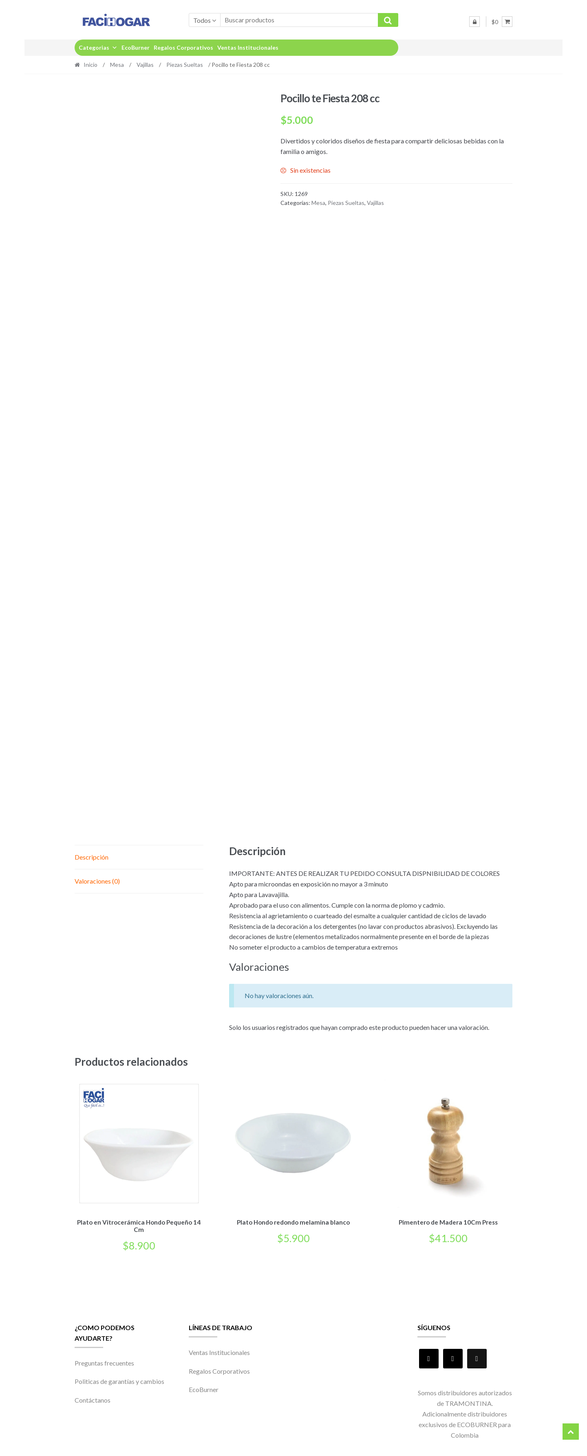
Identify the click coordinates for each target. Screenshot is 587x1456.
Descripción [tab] (91, 857)
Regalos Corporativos (183, 47)
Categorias (98, 47)
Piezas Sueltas (184, 64)
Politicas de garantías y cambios (119, 1380)
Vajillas (145, 64)
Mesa (117, 64)
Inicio (90, 64)
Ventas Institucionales (247, 47)
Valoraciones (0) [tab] (97, 881)
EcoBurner (135, 47)
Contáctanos (92, 1399)
